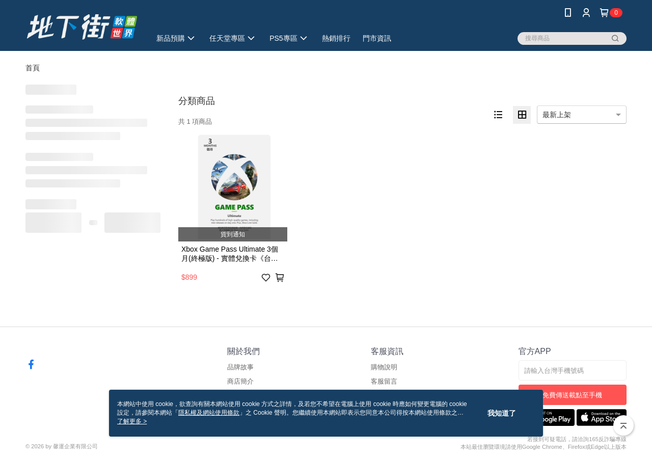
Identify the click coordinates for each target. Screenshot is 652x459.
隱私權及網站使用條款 (208, 412)
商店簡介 (240, 381)
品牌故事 (240, 367)
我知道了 (501, 413)
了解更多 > (132, 421)
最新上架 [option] (556, 115)
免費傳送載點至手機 (572, 395)
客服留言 (384, 381)
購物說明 (384, 367)
